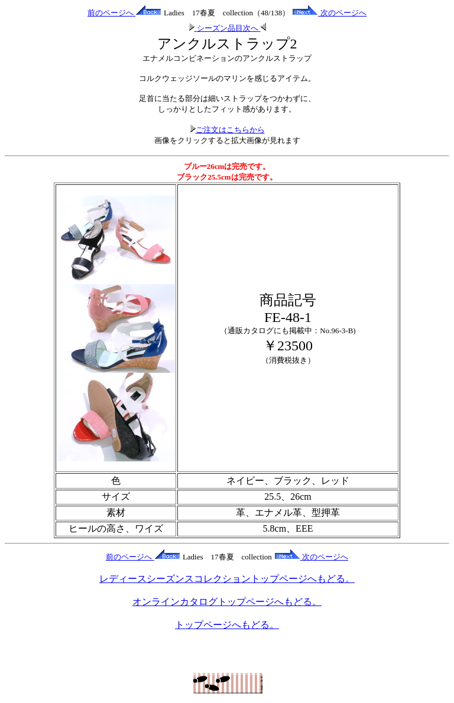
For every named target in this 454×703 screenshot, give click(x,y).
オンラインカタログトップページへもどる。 (227, 602)
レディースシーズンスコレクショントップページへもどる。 (227, 579)
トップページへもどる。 (227, 625)
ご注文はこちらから (227, 129)
